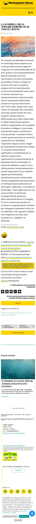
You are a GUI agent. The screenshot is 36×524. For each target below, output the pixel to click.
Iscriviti (18, 470)
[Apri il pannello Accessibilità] (32, 514)
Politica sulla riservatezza (14, 433)
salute (28, 313)
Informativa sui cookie (9, 512)
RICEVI (18, 303)
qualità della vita (17, 313)
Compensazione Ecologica (14, 445)
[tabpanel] (18, 378)
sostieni (4, 280)
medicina (4, 313)
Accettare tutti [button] (24, 516)
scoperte (12, 315)
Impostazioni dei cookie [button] (10, 516)
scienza (4, 315)
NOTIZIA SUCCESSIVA (27, 326)
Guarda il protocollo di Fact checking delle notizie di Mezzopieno (17, 245)
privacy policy (22, 511)
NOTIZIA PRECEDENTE (7, 326)
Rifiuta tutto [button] (18, 520)
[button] (2, 291)
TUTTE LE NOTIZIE (18, 333)
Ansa (21, 227)
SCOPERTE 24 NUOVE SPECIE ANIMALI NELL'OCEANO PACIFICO (17, 384)
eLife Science (12, 227)
